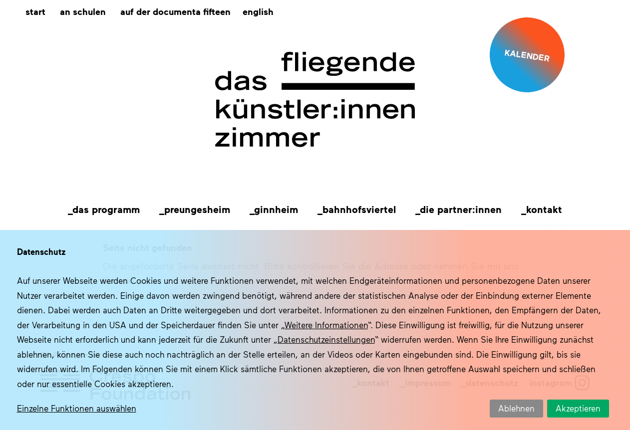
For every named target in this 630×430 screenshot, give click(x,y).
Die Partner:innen (461, 209)
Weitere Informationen (326, 325)
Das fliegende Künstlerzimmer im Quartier (315, 100)
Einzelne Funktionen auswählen (76, 408)
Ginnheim (276, 209)
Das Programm (106, 209)
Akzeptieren (578, 408)
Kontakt (544, 209)
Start (35, 11)
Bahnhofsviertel (359, 209)
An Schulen (83, 11)
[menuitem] (258, 11)
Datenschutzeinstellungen (326, 339)
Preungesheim (197, 209)
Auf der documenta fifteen (175, 11)
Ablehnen (516, 408)
